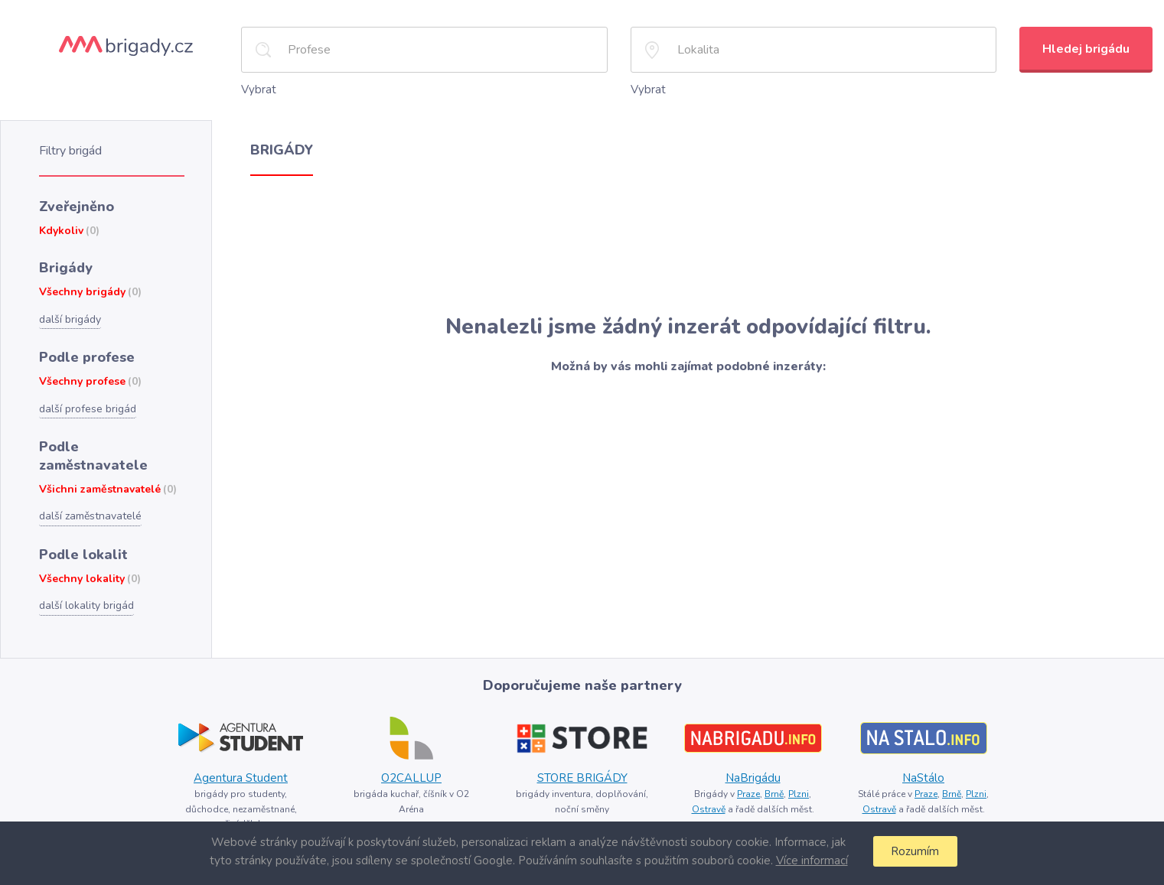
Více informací (812, 860)
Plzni (798, 794)
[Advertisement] (688, 245)
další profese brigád (87, 409)
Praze (748, 794)
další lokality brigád (86, 605)
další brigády (70, 319)
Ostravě (708, 809)
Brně (774, 794)
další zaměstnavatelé (90, 516)
